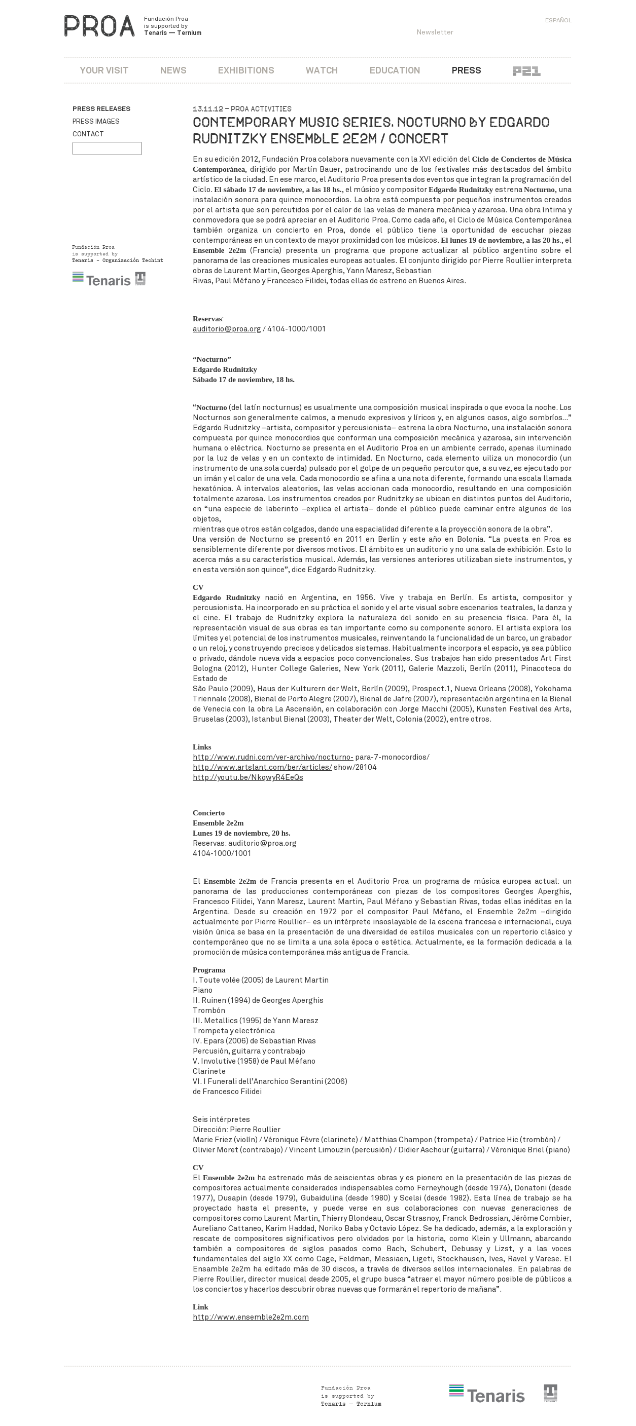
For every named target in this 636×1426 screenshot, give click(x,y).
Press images (96, 122)
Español (558, 20)
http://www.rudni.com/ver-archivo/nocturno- (273, 757)
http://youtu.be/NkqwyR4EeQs (248, 777)
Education (395, 70)
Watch (322, 70)
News (173, 70)
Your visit (104, 70)
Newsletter (434, 32)
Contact (88, 134)
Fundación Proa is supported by (172, 25)
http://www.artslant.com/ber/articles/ (262, 767)
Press (466, 70)
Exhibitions (246, 70)
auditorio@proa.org (227, 328)
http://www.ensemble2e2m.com (251, 1317)
